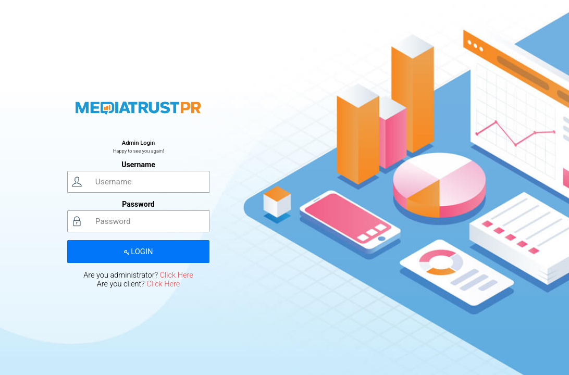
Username (138, 164)
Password (138, 204)
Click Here (176, 275)
